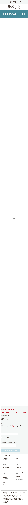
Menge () (3, 432)
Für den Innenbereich (21, 19)
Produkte (7, 19)
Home (3, 19)
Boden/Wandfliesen (13, 19)
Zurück (2, 10)
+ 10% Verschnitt (6, 437)
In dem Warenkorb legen (10, 450)
